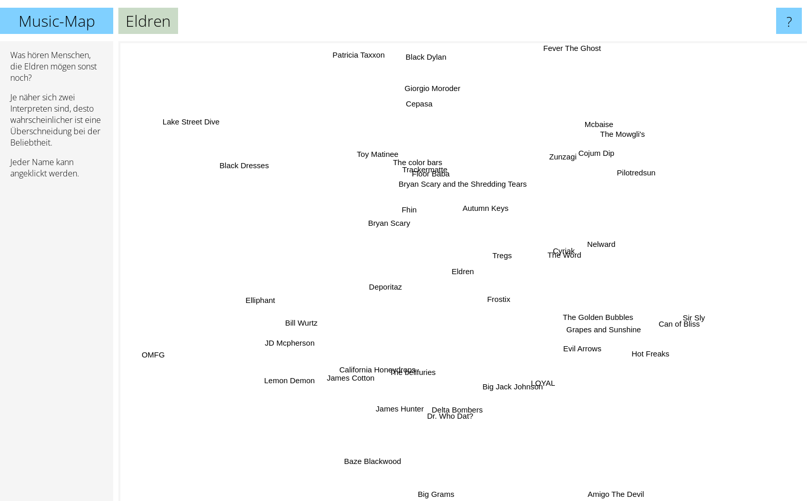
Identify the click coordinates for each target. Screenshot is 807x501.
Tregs (505, 248)
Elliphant (270, 297)
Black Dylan (431, 51)
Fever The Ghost (563, 62)
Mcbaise (599, 125)
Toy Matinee (376, 159)
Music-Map (57, 20)
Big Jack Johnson (519, 383)
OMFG (171, 348)
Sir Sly (681, 312)
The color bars (411, 162)
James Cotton (353, 368)
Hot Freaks (644, 346)
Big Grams (438, 494)
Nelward (607, 247)
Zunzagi (556, 161)
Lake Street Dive (209, 131)
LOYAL (542, 391)
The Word (561, 240)
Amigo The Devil (605, 485)
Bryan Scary (384, 225)
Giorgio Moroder (436, 107)
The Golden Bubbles (589, 321)
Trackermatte (422, 174)
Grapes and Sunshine (610, 338)
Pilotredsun (637, 176)
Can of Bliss (687, 324)
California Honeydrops (381, 362)
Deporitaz (372, 288)
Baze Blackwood (376, 475)
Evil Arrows (577, 348)
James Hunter (406, 401)
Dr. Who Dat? (439, 417)
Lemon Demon (270, 398)
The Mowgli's (604, 148)
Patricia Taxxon (354, 52)
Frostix (496, 301)
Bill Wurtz (291, 319)
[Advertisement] (56, 344)
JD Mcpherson (293, 328)
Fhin (406, 208)
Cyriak (565, 249)
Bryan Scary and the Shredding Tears (460, 184)
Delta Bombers (465, 405)
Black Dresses (264, 173)
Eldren (463, 271)
